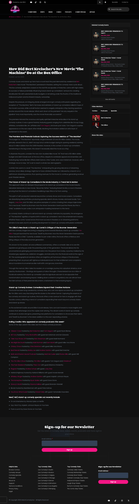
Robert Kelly (40, 392)
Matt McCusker (50, 354)
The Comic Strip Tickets (75, 489)
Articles (92, 12)
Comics (58, 12)
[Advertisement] (110, 161)
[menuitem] (94, 111)
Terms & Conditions (15, 486)
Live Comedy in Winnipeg (46, 489)
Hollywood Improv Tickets (76, 481)
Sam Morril (50, 342)
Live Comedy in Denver (46, 481)
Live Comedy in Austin (45, 470)
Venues (50, 12)
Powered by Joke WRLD (17, 2)
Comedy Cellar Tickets (75, 470)
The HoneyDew (16, 380)
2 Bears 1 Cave (16, 331)
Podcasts (68, 12)
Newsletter (115, 2)
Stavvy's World (16, 384)
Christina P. (67, 361)
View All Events (110, 99)
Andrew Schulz (30, 369)
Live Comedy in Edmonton (47, 483)
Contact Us (125, 2)
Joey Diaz (18, 202)
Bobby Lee (32, 350)
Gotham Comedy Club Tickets (77, 478)
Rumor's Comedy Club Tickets (77, 486)
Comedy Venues (14, 472)
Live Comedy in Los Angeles (47, 486)
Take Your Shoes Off (18, 339)
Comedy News (32, 12)
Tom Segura (45, 125)
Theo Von (37, 365)
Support (11, 483)
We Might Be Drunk (18, 342)
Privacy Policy (13, 489)
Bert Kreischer (35, 331)
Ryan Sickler (35, 380)
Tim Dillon (37, 361)
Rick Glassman (39, 339)
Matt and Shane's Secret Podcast (23, 354)
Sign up (69, 450)
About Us (12, 481)
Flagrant (14, 369)
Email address (47, 439)
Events (42, 12)
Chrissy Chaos (16, 346)
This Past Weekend (18, 365)
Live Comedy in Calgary (46, 475)
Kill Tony (14, 335)
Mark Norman (38, 342)
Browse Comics (14, 470)
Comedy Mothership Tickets (76, 472)
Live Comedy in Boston (46, 472)
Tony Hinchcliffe (31, 335)
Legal (11, 491)
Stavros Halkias (35, 384)
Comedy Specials (80, 12)
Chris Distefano (35, 346)
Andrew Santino (45, 350)
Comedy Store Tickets (74, 475)
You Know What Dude (19, 392)
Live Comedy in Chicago (46, 478)
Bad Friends (15, 350)
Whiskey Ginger (16, 376)
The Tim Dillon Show (18, 361)
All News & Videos (15, 17)
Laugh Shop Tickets (73, 483)
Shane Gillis (63, 354)
